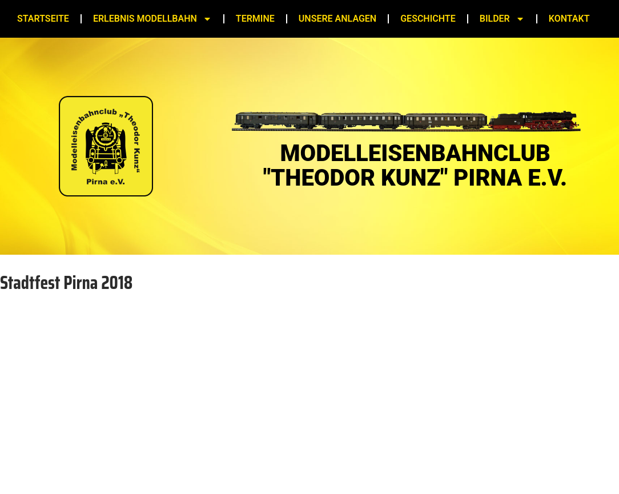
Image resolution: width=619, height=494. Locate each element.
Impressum (277, 463)
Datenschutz (339, 463)
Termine (255, 18)
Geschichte (428, 18)
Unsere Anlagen (337, 18)
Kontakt (569, 18)
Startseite (43, 18)
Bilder (502, 19)
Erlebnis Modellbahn (152, 19)
